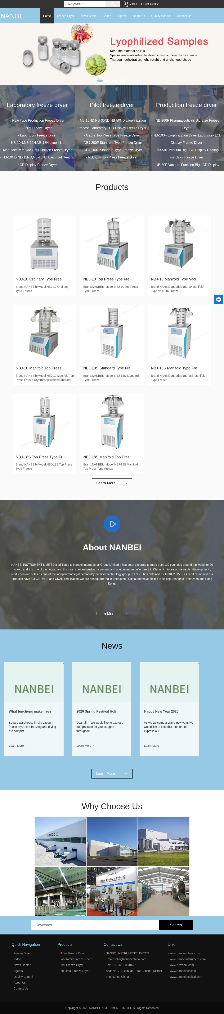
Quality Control (161, 16)
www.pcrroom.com (182, 965)
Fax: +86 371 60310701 (121, 965)
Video (107, 16)
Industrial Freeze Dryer (74, 971)
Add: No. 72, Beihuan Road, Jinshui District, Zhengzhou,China (134, 973)
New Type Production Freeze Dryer (38, 123)
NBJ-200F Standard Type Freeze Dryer (113, 149)
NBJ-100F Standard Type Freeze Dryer (113, 156)
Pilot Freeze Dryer (38, 130)
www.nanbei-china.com (185, 953)
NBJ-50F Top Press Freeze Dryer (113, 164)
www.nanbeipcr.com (183, 971)
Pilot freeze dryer (112, 111)
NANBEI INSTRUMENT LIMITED (127, 953)
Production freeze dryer (186, 124)
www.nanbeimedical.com (186, 976)
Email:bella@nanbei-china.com (126, 959)
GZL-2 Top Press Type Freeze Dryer (113, 142)
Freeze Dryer (65, 16)
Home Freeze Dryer (72, 953)
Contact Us (184, 16)
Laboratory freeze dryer (37, 107)
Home (47, 16)
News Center (89, 16)
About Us (139, 16)
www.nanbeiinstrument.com (188, 959)
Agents (122, 16)
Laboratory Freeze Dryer (38, 137)
